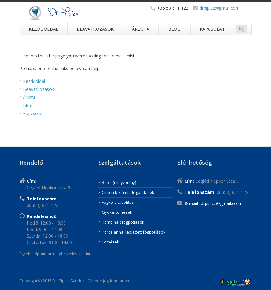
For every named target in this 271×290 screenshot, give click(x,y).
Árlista (140, 29)
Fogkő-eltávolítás (118, 202)
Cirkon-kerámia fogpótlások (128, 192)
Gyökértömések (117, 212)
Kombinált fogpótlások (123, 222)
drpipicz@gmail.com (220, 8)
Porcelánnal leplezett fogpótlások (133, 232)
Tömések (110, 242)
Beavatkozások (95, 29)
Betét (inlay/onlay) (119, 182)
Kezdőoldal (43, 29)
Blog (174, 29)
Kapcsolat (212, 29)
